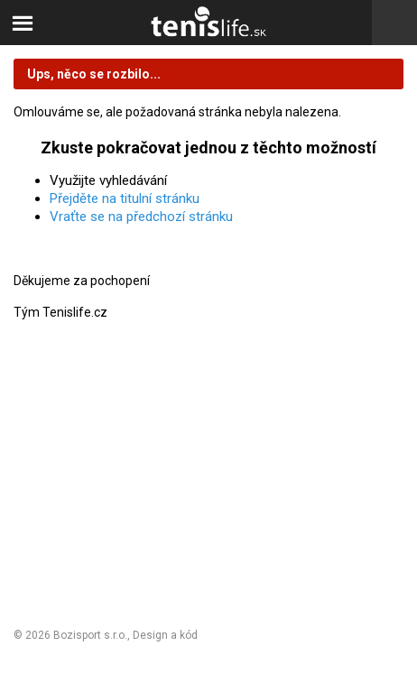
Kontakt (37, 530)
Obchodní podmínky (72, 448)
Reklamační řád (59, 480)
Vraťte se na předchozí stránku (141, 216)
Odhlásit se (46, 562)
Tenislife (208, 22)
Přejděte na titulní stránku (124, 198)
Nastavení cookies (68, 508)
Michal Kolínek (236, 635)
